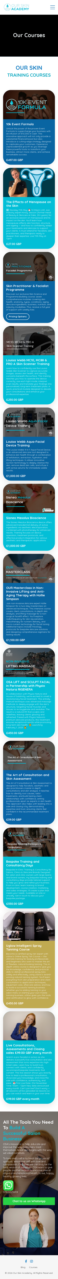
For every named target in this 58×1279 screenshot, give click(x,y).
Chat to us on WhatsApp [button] (29, 1201)
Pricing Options (18, 316)
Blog (23, 1267)
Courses (33, 1267)
